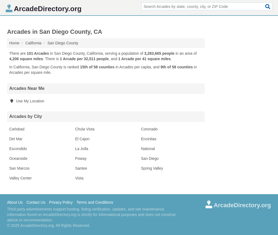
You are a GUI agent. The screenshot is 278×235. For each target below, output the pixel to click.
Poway (81, 158)
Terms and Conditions (95, 202)
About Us (15, 202)
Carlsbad (16, 129)
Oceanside (18, 158)
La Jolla (81, 149)
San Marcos (19, 168)
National (148, 149)
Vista (79, 178)
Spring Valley (152, 168)
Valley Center (20, 178)
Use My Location (26, 101)
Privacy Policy (61, 202)
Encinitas (148, 139)
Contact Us (35, 202)
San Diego (150, 158)
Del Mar (16, 139)
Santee (81, 168)
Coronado (149, 129)
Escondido (18, 149)
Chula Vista (84, 129)
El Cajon (82, 139)
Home (14, 43)
